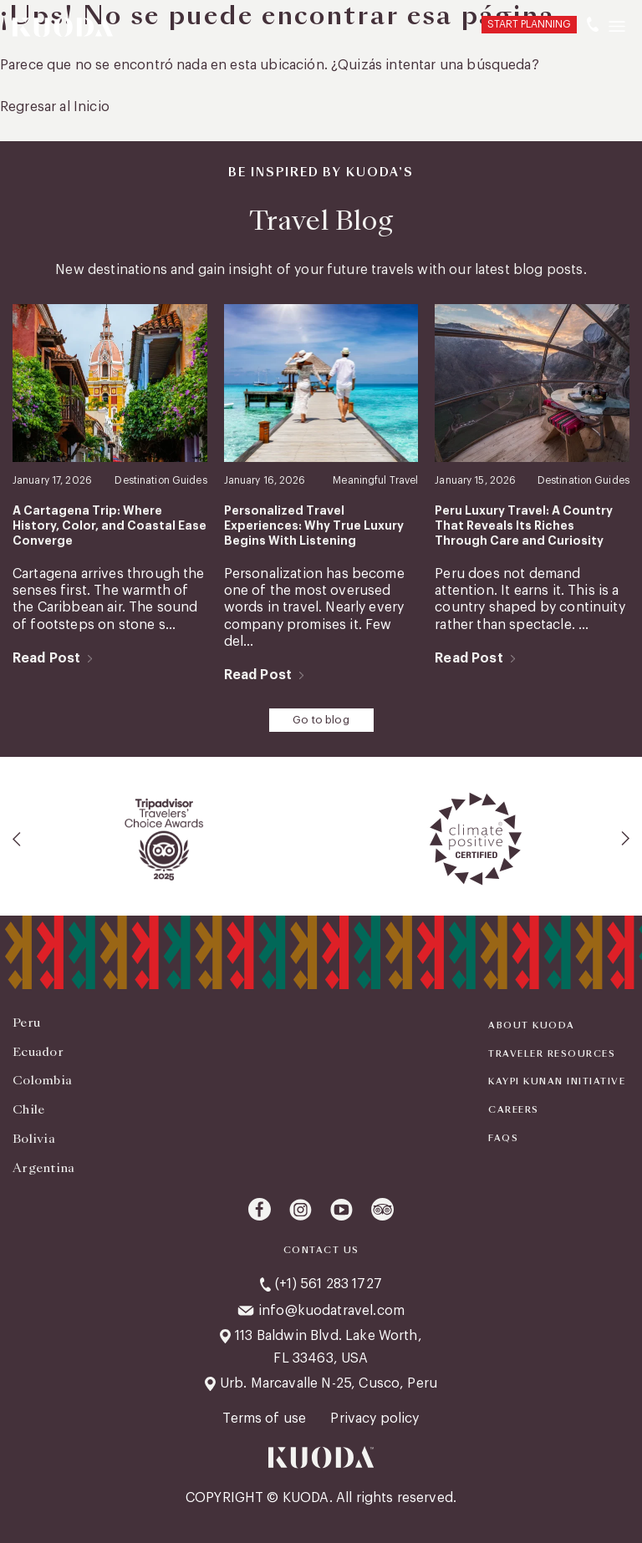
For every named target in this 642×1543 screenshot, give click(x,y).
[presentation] (17, 838)
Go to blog (321, 719)
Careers (513, 1110)
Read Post (46, 658)
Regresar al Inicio (55, 107)
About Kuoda (531, 1026)
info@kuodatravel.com (331, 1310)
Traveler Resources (551, 1054)
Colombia (42, 1080)
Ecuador (38, 1051)
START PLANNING (529, 24)
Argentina (44, 1168)
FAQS (503, 1139)
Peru (26, 1022)
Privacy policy (374, 1418)
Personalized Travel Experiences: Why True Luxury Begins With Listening (314, 525)
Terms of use (265, 1418)
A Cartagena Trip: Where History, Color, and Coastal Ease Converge (109, 525)
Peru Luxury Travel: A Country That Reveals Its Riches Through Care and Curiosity (524, 525)
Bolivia (34, 1138)
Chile (28, 1109)
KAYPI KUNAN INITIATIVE (556, 1082)
